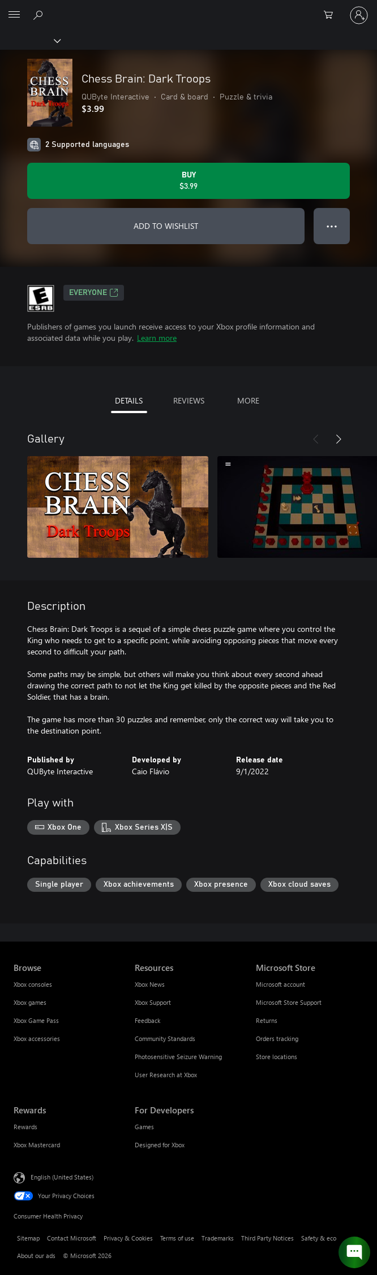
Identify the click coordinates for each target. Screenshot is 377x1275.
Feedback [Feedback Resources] (147, 1020)
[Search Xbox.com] (39, 15)
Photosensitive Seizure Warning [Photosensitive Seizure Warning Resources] (178, 1056)
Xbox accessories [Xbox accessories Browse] (37, 1038)
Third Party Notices (267, 1238)
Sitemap (28, 1238)
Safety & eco (318, 1238)
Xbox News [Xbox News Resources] (150, 984)
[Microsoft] (188, 8)
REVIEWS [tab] (188, 400)
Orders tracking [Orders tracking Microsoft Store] (277, 1038)
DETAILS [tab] (129, 400)
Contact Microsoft (71, 1238)
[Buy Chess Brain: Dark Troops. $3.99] (188, 181)
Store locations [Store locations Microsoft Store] (276, 1056)
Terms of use (177, 1238)
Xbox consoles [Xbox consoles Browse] (33, 984)
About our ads (36, 1255)
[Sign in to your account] (358, 15)
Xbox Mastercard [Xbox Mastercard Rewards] (37, 1144)
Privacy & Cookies (128, 1238)
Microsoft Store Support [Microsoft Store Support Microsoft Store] (289, 1002)
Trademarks (218, 1238)
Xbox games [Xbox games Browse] (30, 1002)
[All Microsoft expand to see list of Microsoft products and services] (14, 15)
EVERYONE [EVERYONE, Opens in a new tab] (93, 292)
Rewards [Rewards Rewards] (25, 1126)
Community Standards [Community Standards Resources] (165, 1038)
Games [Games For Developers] (144, 1126)
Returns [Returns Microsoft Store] (266, 1020)
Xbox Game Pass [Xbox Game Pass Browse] (36, 1020)
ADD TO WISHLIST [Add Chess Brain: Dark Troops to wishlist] (166, 225)
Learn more (157, 337)
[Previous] (316, 439)
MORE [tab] (248, 400)
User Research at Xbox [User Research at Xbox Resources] (166, 1074)
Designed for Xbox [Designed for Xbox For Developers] (160, 1144)
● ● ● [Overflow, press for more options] (332, 226)
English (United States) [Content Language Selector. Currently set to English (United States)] (62, 1177)
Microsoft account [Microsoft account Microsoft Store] (280, 984)
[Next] (338, 439)
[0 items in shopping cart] (331, 15)
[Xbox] (29, 40)
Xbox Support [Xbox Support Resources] (153, 1002)
